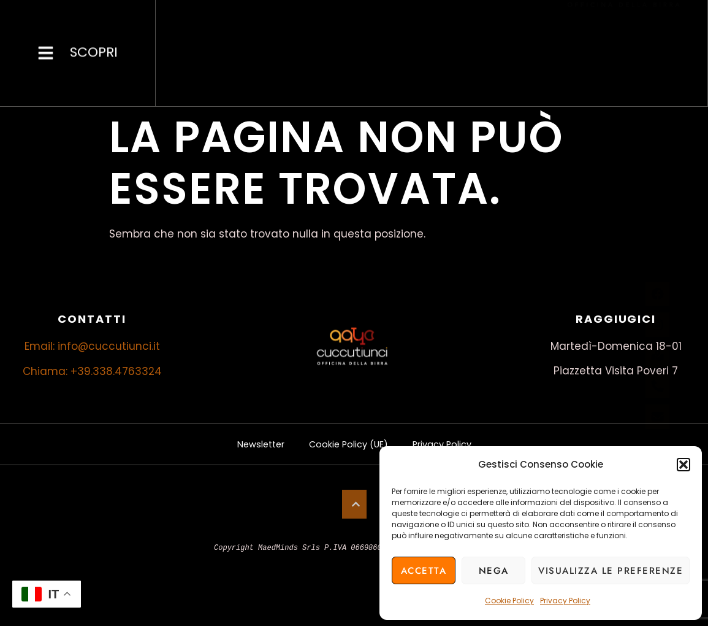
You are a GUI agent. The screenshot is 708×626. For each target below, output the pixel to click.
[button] (683, 464)
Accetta (424, 571)
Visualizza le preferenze (610, 571)
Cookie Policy (509, 600)
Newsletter (253, 444)
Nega (494, 571)
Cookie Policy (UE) (348, 444)
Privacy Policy (565, 600)
